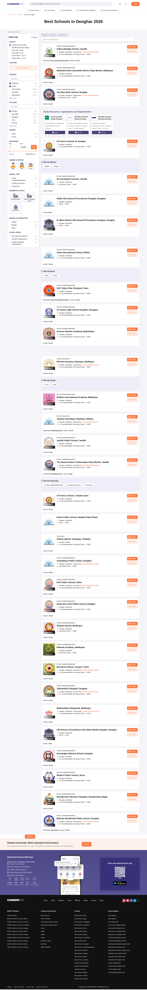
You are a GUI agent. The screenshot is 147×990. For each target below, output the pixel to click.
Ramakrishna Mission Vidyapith (82, 797)
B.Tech (43, 928)
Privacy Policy (30, 987)
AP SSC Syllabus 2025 (114, 963)
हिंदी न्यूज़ (77, 900)
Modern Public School (71, 775)
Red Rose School (73, 667)
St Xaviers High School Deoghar (77, 310)
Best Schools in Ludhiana (81, 960)
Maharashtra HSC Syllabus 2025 (117, 953)
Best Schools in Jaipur (81, 918)
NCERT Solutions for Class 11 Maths (17, 931)
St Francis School (71, 141)
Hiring (53, 900)
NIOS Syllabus (112, 915)
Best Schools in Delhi (80, 915)
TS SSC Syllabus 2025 (114, 969)
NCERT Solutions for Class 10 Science (17, 947)
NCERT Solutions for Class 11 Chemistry (18, 937)
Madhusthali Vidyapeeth (74, 708)
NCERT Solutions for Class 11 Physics (17, 934)
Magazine (61, 900)
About (45, 900)
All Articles (44, 944)
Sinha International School (73, 252)
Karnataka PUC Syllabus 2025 (116, 960)
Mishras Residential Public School (78, 818)
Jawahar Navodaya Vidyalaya (75, 419)
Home (9, 14)
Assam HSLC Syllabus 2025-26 (116, 925)
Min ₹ (10, 143)
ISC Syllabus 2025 (113, 922)
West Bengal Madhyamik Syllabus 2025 (119, 944)
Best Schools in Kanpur (81, 934)
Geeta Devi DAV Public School (76, 604)
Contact (93, 900)
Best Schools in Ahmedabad (82, 937)
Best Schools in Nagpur (81, 972)
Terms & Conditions (19, 987)
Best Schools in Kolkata (81, 975)
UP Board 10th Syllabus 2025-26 (117, 937)
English (47, 166)
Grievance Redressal (41, 987)
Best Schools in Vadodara (82, 966)
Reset (34, 37)
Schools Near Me (23, 68)
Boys (54, 384)
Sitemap (9, 987)
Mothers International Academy (77, 397)
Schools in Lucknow (80, 969)
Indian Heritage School (72, 49)
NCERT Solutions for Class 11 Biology (17, 941)
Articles (85, 900)
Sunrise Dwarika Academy (75, 331)
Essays (43, 937)
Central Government (74, 485)
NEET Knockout (45, 915)
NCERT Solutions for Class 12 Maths (17, 918)
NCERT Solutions (12, 915)
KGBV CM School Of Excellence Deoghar (81, 198)
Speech (43, 934)
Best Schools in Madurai (81, 953)
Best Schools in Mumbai (81, 979)
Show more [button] (13, 98)
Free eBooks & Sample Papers (49, 922)
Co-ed (46, 384)
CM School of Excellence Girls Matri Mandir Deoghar (87, 730)
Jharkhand (19, 14)
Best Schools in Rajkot (81, 956)
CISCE (55, 275)
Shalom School (69, 626)
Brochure (132, 51)
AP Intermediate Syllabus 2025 (116, 966)
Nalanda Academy (71, 647)
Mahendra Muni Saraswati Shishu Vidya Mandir (85, 70)
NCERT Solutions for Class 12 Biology (17, 928)
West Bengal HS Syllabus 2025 (116, 947)
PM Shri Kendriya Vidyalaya (76, 362)
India (13, 14)
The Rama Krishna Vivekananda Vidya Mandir (83, 462)
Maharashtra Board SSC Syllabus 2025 (119, 950)
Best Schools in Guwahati (82, 944)
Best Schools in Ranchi (81, 931)
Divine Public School (77, 517)
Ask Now (30, 836)
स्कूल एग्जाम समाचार (45, 947)
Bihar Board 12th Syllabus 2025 (117, 934)
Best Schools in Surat (80, 941)
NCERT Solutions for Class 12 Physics (17, 922)
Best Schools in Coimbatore (82, 925)
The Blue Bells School (72, 92)
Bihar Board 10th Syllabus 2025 (117, 931)
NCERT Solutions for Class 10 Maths (17, 944)
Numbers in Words (46, 941)
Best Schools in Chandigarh (82, 922)
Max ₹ (21, 143)
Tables (43, 931)
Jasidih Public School (71, 440)
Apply (34, 147)
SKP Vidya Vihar (72, 288)
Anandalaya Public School (74, 561)
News (69, 900)
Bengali (56, 166)
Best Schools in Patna (81, 928)
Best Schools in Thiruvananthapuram (85, 947)
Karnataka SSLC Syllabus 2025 (116, 956)
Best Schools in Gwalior (81, 950)
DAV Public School (69, 582)
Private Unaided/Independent (54, 485)
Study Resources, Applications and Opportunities (67, 112)
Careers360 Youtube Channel (49, 925)
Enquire (132, 47)
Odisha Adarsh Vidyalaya (73, 539)
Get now (79, 132)
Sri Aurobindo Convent (72, 179)
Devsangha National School (75, 753)
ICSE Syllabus (112, 918)
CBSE (46, 275)
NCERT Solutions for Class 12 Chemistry (18, 925)
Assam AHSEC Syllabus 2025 (116, 928)
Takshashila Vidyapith (72, 688)
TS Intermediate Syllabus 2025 (116, 972)
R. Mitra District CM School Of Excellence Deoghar (86, 220)
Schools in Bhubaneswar (81, 963)
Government (89, 485)
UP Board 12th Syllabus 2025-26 (117, 941)
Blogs (101, 900)
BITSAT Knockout (46, 918)
